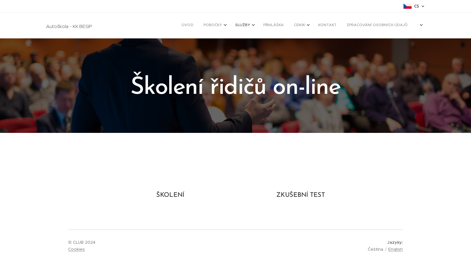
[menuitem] (336, 25)
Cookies (76, 249)
